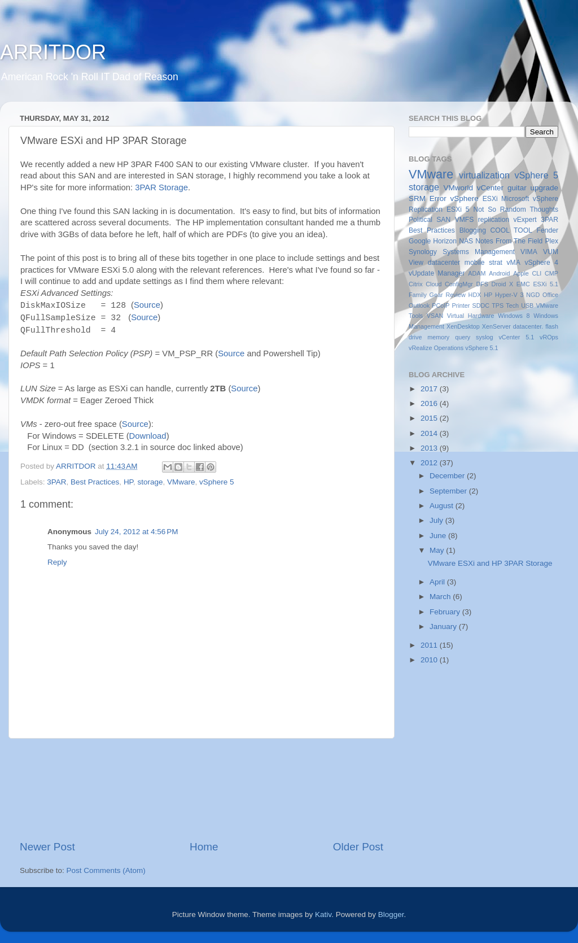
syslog (484, 337)
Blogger (391, 914)
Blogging (472, 230)
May (438, 550)
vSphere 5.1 (481, 347)
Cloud (433, 284)
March (441, 596)
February (446, 612)
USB (527, 305)
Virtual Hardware (470, 315)
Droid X (503, 284)
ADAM (476, 273)
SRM (417, 198)
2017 (430, 389)
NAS (466, 241)
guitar (517, 188)
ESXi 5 (458, 209)
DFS (482, 284)
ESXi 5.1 (545, 284)
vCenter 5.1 (516, 337)
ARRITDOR (53, 52)
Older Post (358, 847)
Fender (547, 230)
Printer (461, 305)
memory (438, 337)
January (444, 626)
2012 (430, 463)
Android (499, 273)
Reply (57, 562)
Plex (551, 241)
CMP (551, 273)
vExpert (525, 220)
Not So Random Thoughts (515, 209)
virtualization (484, 175)
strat (495, 263)
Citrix (416, 284)
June (439, 535)
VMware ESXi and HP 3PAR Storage (490, 563)
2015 (430, 418)
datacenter (444, 263)
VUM (550, 252)
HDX (474, 294)
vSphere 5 (216, 482)
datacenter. (528, 326)
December (448, 476)
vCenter (490, 188)
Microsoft (515, 199)
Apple (521, 273)
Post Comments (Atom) (106, 870)
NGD (533, 294)
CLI (537, 273)
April (438, 582)
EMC (523, 284)
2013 (430, 448)
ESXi (490, 199)
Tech (512, 305)
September (449, 491)
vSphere (464, 198)
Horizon (445, 241)
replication (493, 220)
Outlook (419, 305)
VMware (181, 482)
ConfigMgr (459, 284)
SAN (443, 220)
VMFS (464, 220)
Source (147, 304)
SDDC (480, 305)
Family (418, 294)
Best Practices (95, 482)
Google (420, 241)
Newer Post (47, 847)
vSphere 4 (541, 263)
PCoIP (440, 305)
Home (204, 847)
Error (438, 198)
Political (420, 220)
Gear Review (448, 294)
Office (550, 294)
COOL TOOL (511, 230)
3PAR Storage (161, 187)
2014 (430, 433)
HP (128, 482)
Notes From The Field (508, 241)
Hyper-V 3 (509, 294)
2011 (430, 645)
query (462, 337)
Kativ (323, 914)
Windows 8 (513, 315)
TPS (497, 305)
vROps (549, 337)
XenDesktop (463, 326)
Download (148, 435)
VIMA (528, 252)
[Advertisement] (201, 789)
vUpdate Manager (437, 273)
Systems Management (479, 252)
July (437, 520)
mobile (475, 263)
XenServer (496, 326)
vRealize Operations (436, 347)
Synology (423, 252)
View (416, 263)
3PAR (56, 482)
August (443, 505)
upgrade (544, 188)
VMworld (459, 188)
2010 (430, 660)
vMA (513, 263)
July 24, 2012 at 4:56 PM (136, 531)
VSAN (435, 315)
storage (150, 482)
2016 (430, 403)
